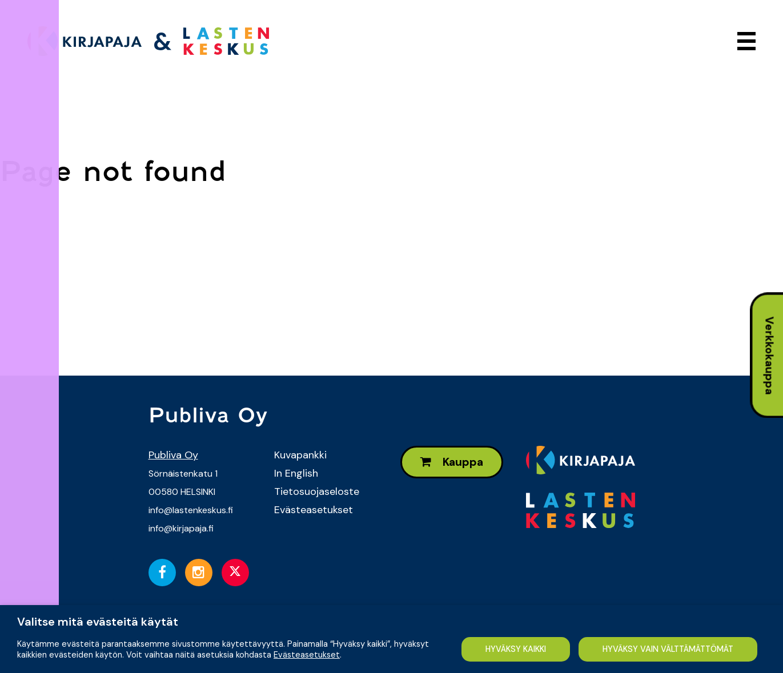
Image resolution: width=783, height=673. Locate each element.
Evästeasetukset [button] (307, 628)
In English (296, 473)
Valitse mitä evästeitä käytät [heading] (97, 600)
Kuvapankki (300, 455)
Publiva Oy (173, 455)
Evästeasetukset (313, 510)
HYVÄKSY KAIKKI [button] (72, 649)
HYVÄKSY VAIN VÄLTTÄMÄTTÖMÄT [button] (225, 649)
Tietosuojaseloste (316, 491)
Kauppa (451, 462)
